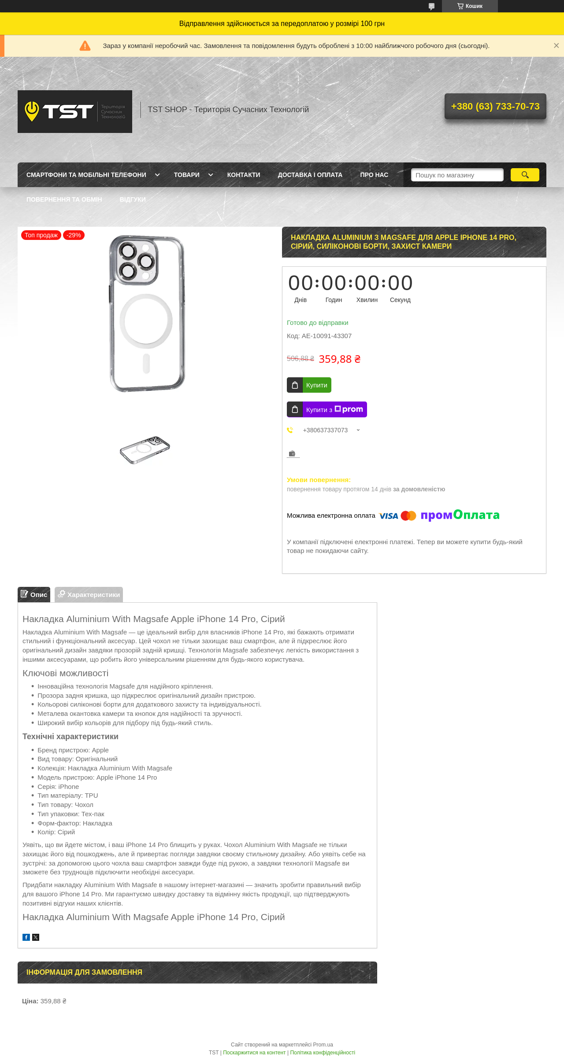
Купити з (334, 409)
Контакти (243, 174)
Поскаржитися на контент (254, 1053)
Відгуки (133, 199)
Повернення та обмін (64, 199)
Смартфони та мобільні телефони (86, 174)
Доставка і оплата (310, 174)
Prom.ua (323, 1045)
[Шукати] (525, 174)
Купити (316, 385)
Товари (187, 174)
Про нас (374, 174)
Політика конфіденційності (322, 1053)
